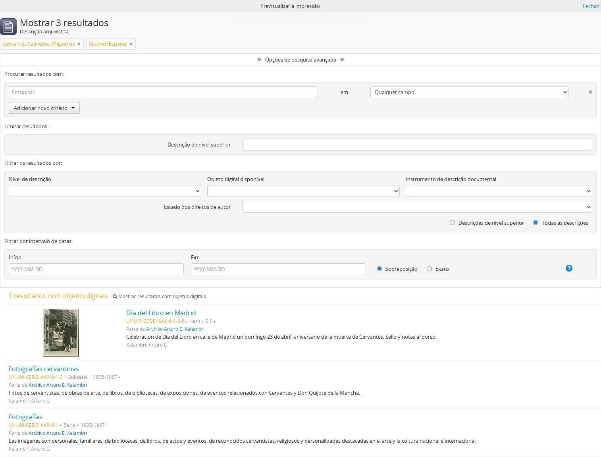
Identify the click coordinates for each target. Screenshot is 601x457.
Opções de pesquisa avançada (300, 59)
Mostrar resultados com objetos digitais (159, 296)
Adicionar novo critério (44, 108)
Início (15, 257)
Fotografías (25, 417)
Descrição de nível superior (199, 144)
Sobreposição (397, 268)
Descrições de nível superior (487, 222)
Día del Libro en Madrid (161, 313)
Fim (195, 257)
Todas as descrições (560, 222)
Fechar (591, 6)
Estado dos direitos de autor (197, 206)
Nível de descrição (30, 179)
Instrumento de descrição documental (451, 179)
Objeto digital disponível (235, 179)
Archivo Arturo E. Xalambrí (175, 329)
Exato (438, 268)
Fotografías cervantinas (44, 368)
